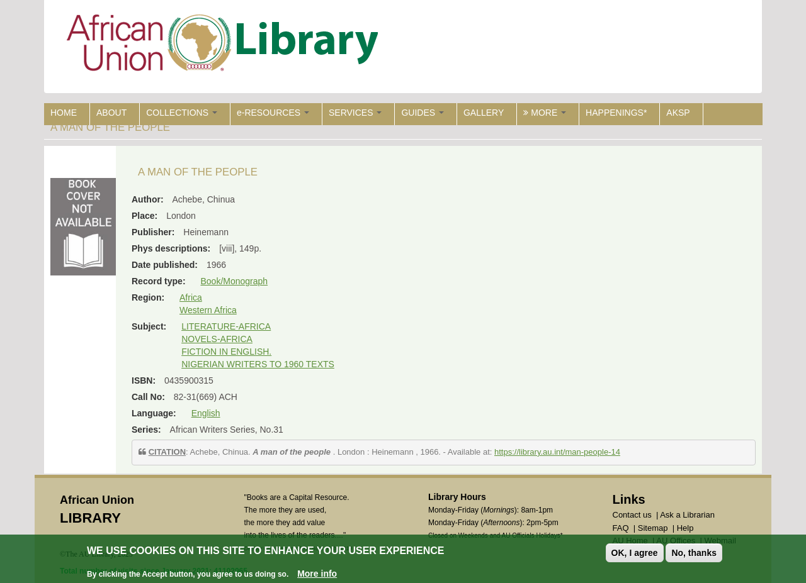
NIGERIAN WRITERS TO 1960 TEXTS (257, 364)
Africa (190, 297)
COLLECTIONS (181, 113)
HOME (63, 113)
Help (685, 528)
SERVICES (355, 113)
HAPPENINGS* (616, 113)
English (205, 413)
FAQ (621, 528)
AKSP (678, 113)
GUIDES (422, 113)
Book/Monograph (234, 281)
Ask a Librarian (687, 514)
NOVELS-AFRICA (217, 339)
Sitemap (653, 528)
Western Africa (208, 310)
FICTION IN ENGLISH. (226, 352)
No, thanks (694, 553)
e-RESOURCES (273, 113)
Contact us (632, 514)
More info (317, 574)
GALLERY (483, 113)
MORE (544, 113)
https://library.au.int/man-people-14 (557, 452)
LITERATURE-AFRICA (226, 326)
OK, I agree (634, 553)
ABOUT (111, 113)
